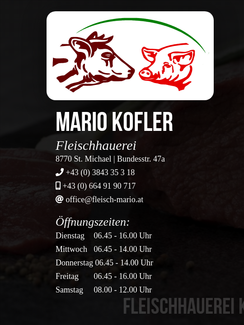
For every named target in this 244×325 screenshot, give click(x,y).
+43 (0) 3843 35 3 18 (100, 172)
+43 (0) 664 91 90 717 (99, 185)
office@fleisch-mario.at (105, 199)
